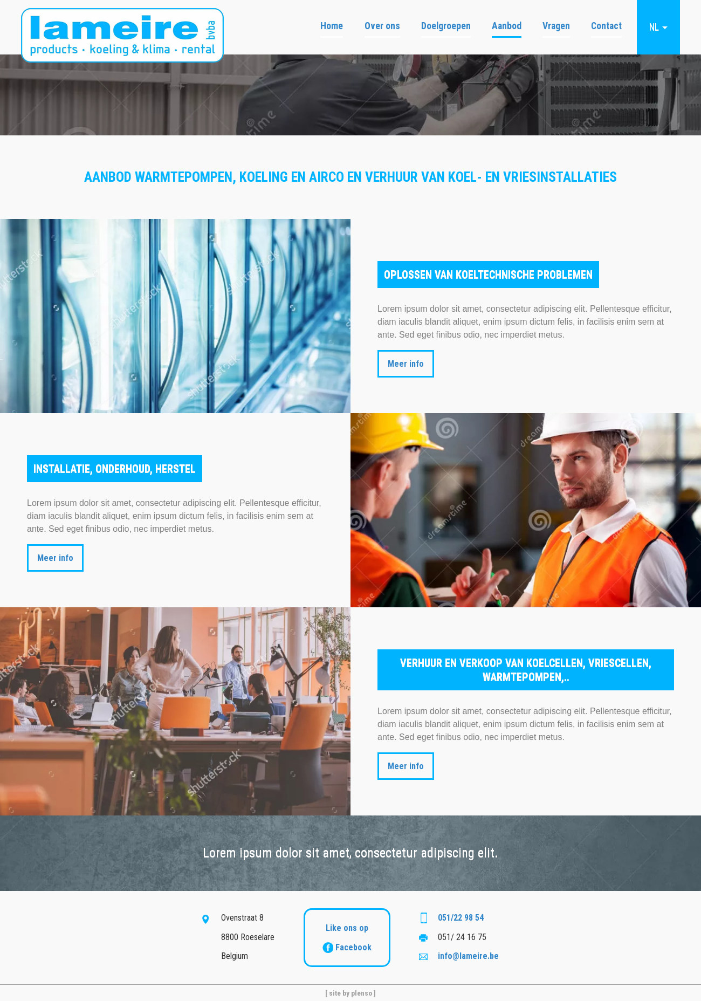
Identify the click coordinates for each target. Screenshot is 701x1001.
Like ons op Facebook (347, 938)
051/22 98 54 (461, 918)
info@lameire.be (468, 956)
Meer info (406, 364)
